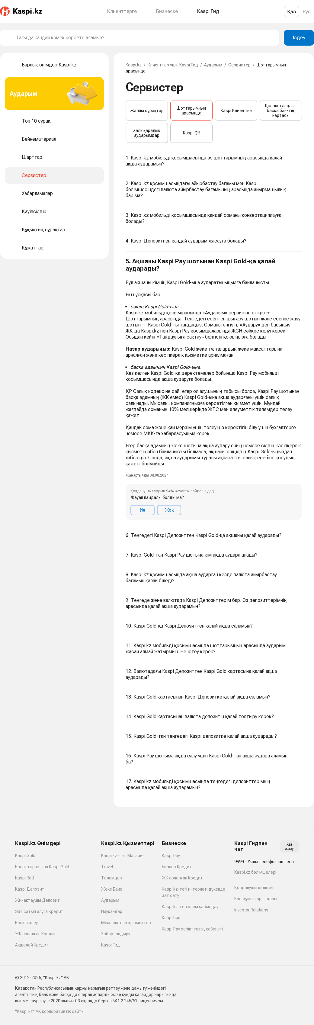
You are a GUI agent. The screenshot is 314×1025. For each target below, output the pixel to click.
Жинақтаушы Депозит (37, 900)
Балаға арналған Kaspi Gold (42, 866)
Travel (107, 866)
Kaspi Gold (25, 855)
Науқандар (111, 911)
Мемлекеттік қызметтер (126, 922)
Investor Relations (251, 910)
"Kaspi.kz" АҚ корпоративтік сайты (50, 1011)
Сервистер (239, 65)
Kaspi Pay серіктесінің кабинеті (192, 929)
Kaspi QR (191, 132)
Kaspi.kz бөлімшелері (255, 872)
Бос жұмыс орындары (255, 898)
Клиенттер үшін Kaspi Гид (173, 65)
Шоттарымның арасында (192, 110)
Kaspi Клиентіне (236, 110)
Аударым (213, 65)
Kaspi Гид (110, 945)
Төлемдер (111, 878)
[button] (214, 389)
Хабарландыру (115, 933)
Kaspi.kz (134, 65)
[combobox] (145, 38)
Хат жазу (289, 846)
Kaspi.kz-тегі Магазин (123, 855)
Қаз (291, 11)
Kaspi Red (24, 878)
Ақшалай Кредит (32, 945)
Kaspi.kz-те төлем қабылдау (190, 906)
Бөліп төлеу (26, 922)
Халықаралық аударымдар (146, 133)
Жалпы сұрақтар (147, 110)
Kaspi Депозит (29, 889)
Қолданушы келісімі (253, 887)
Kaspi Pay (171, 855)
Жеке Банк (111, 889)
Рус (307, 11)
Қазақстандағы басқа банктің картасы (280, 110)
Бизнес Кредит (177, 866)
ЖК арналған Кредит (35, 933)
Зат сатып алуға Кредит (39, 911)
